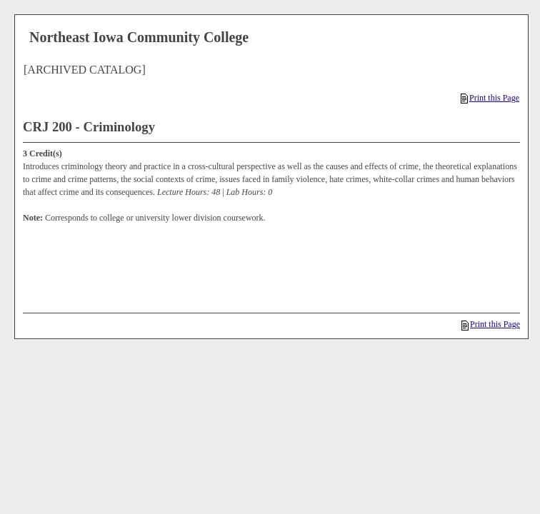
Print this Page (490, 98)
